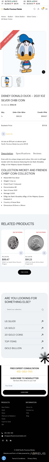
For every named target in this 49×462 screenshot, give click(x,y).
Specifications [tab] (23, 153)
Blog (27, 416)
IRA (3, 425)
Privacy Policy (32, 458)
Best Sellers (5, 407)
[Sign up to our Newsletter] (24, 392)
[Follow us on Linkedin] (10, 440)
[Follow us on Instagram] (3, 440)
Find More (24, 272)
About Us (29, 407)
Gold (3, 410)
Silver (3, 413)
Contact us (30, 410)
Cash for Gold (6, 422)
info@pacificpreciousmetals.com (15, 436)
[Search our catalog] (24, 309)
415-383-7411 (24, 371)
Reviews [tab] (37, 153)
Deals (3, 419)
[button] (4, 458)
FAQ (27, 413)
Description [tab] (7, 153)
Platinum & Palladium (9, 416)
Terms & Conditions (18, 458)
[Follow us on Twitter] (6, 440)
